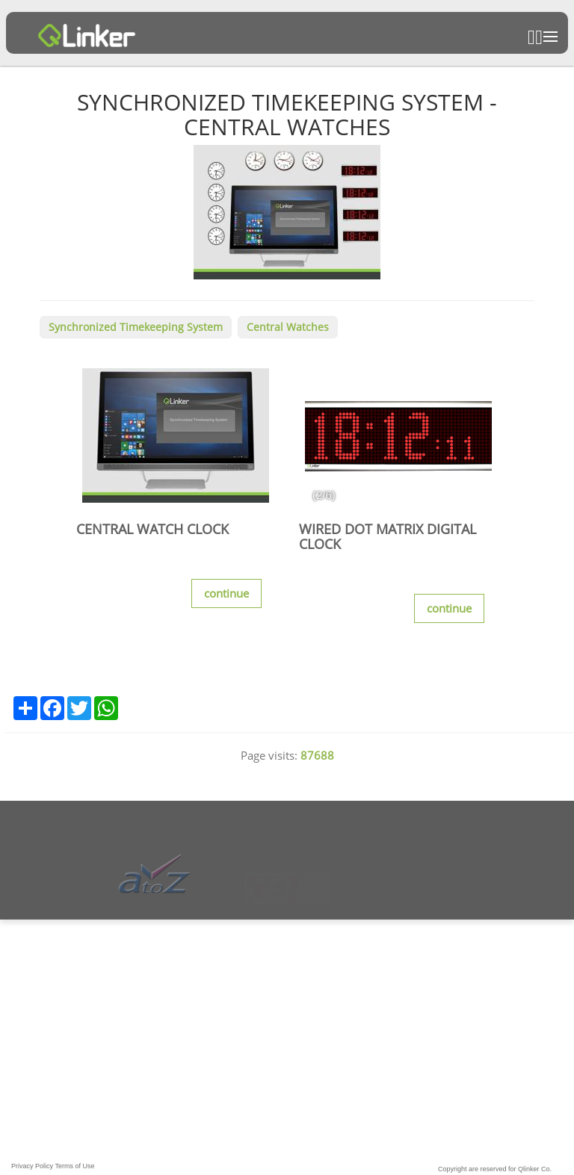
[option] (398, 435)
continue (226, 593)
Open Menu (550, 36)
